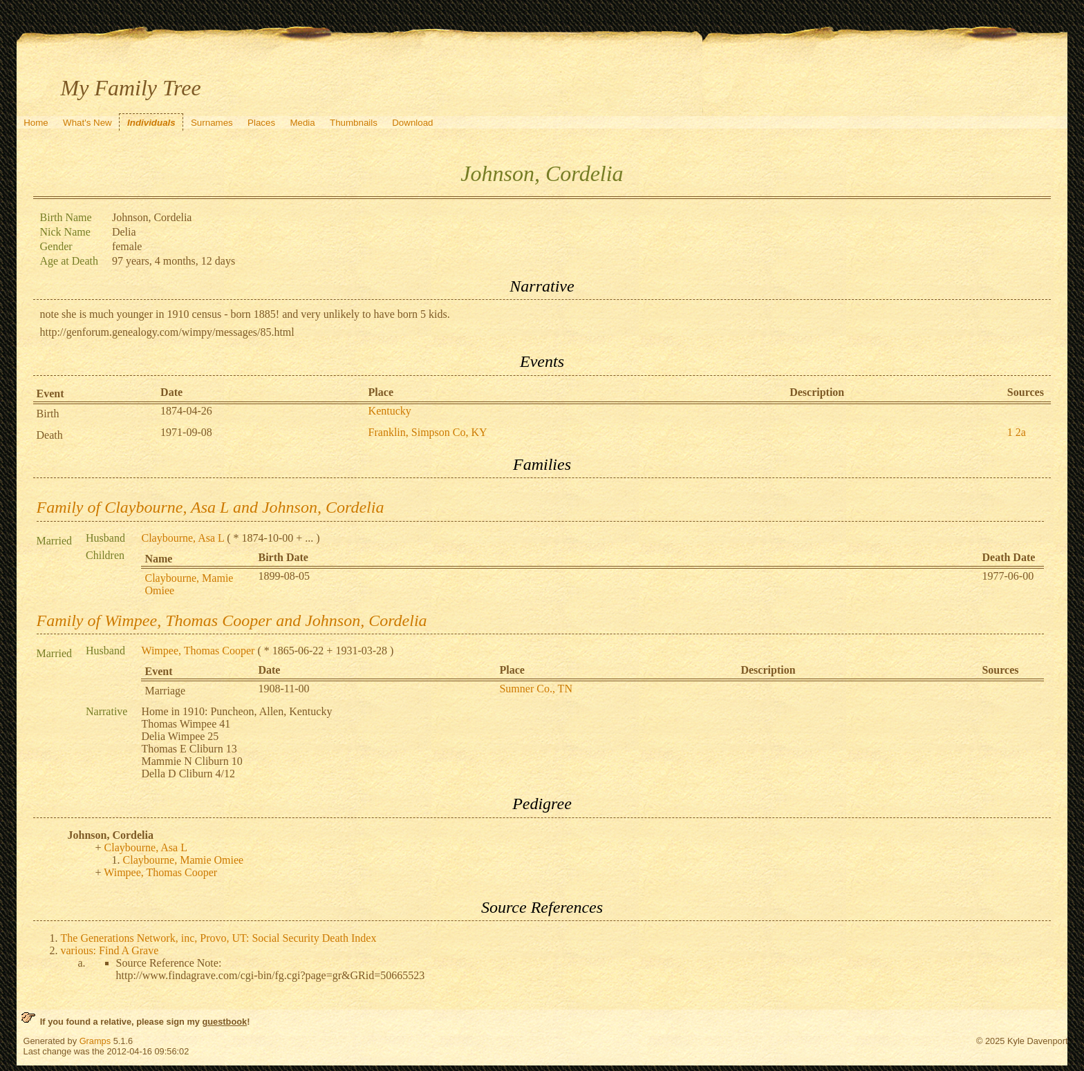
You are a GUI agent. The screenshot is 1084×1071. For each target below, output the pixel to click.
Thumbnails (353, 122)
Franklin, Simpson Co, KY (427, 432)
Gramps (95, 1041)
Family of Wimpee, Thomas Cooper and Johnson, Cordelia (232, 620)
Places (261, 122)
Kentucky (389, 411)
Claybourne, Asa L (182, 538)
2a (1021, 432)
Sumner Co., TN (535, 688)
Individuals (151, 122)
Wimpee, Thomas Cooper (197, 650)
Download (412, 122)
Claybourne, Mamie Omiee (183, 860)
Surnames (212, 122)
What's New (87, 122)
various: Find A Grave (110, 950)
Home (36, 122)
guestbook (224, 1021)
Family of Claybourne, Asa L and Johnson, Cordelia (210, 507)
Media (302, 122)
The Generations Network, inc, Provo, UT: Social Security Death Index (219, 938)
